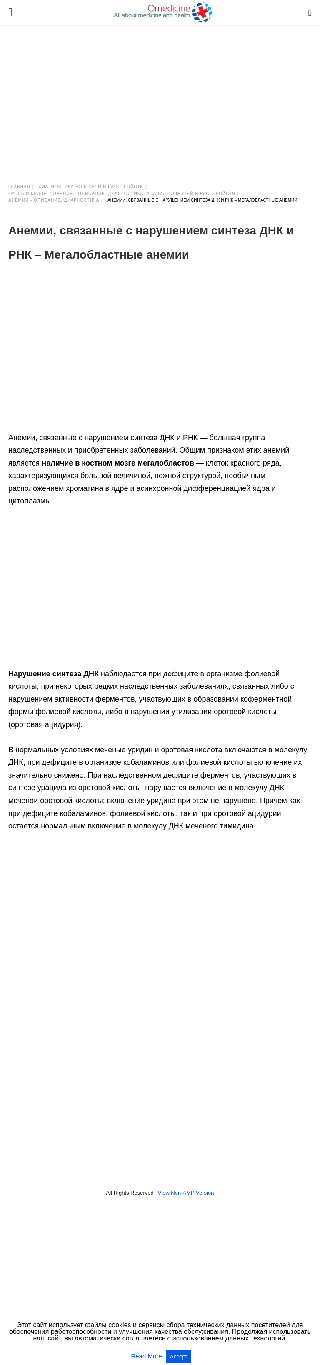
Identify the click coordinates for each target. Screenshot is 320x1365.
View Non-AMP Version (186, 1193)
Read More (147, 1356)
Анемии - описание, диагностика (53, 200)
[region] (160, 96)
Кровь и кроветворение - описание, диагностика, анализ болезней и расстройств (121, 193)
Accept (178, 1356)
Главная (19, 187)
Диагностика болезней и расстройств (91, 187)
